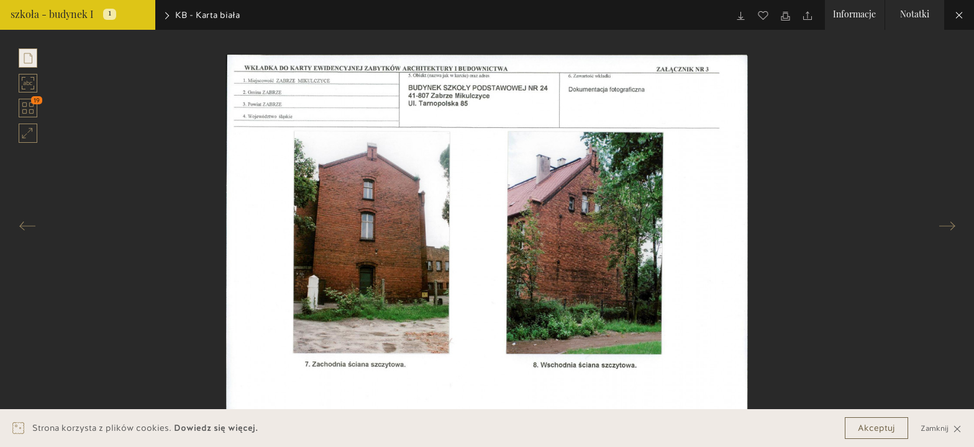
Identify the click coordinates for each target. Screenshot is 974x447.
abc (28, 83)
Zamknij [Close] (941, 428)
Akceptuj (876, 428)
